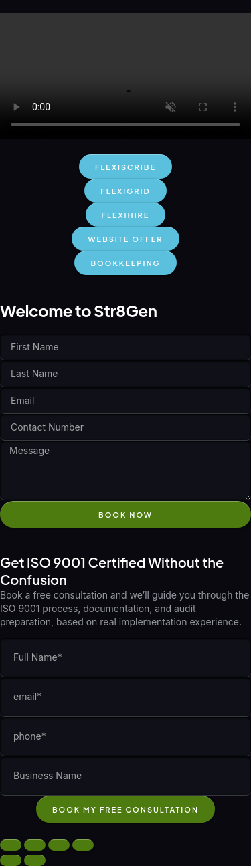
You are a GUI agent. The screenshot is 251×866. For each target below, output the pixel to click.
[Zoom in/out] (10, 845)
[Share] (59, 845)
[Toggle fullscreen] (35, 845)
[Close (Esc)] (83, 845)
